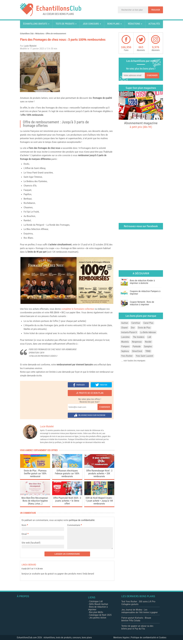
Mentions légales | (122, 637)
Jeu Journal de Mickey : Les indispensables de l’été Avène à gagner (139, 611)
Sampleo (148, 346)
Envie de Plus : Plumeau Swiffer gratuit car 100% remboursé (35, 473)
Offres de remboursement (56, 33)
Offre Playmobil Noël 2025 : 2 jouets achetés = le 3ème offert (67, 500)
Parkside (137, 346)
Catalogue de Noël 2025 (100, 615)
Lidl (149, 337)
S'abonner (104, 407)
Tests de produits (65, 23)
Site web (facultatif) (31, 542)
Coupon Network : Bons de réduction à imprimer (142, 303)
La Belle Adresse (148, 332)
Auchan (124, 323)
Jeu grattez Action (97, 617)
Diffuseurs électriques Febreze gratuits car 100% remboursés (67, 473)
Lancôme (125, 337)
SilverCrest (137, 351)
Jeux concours (91, 23)
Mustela (125, 341)
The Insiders (138, 337)
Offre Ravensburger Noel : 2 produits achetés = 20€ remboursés (99, 473)
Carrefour (135, 323)
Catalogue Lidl (96, 601)
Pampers (125, 346)
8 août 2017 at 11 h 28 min (32, 568)
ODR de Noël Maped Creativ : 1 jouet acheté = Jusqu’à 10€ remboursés (99, 500)
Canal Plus (148, 323)
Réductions (134, 23)
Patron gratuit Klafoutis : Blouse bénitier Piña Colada (136, 619)
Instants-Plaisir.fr (129, 332)
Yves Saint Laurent (144, 356)
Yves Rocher (127, 356)
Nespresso (137, 341)
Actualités (154, 23)
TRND (148, 351)
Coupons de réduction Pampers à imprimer (145, 292)
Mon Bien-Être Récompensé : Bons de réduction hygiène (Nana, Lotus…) (35, 500)
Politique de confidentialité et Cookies (148, 637)
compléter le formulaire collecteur (77, 308)
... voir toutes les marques (133, 360)
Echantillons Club (27, 33)
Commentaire (74, 525)
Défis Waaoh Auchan (98, 604)
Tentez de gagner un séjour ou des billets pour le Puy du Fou (137, 627)
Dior (133, 327)
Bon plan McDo (96, 612)
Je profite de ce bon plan (89, 393)
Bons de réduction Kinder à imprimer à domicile (142, 281)
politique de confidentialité (82, 520)
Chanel (124, 327)
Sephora (125, 351)
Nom (24, 525)
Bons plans (113, 23)
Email (24, 534)
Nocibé (148, 341)
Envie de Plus (144, 327)
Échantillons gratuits (35, 23)
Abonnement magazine (141, 125)
